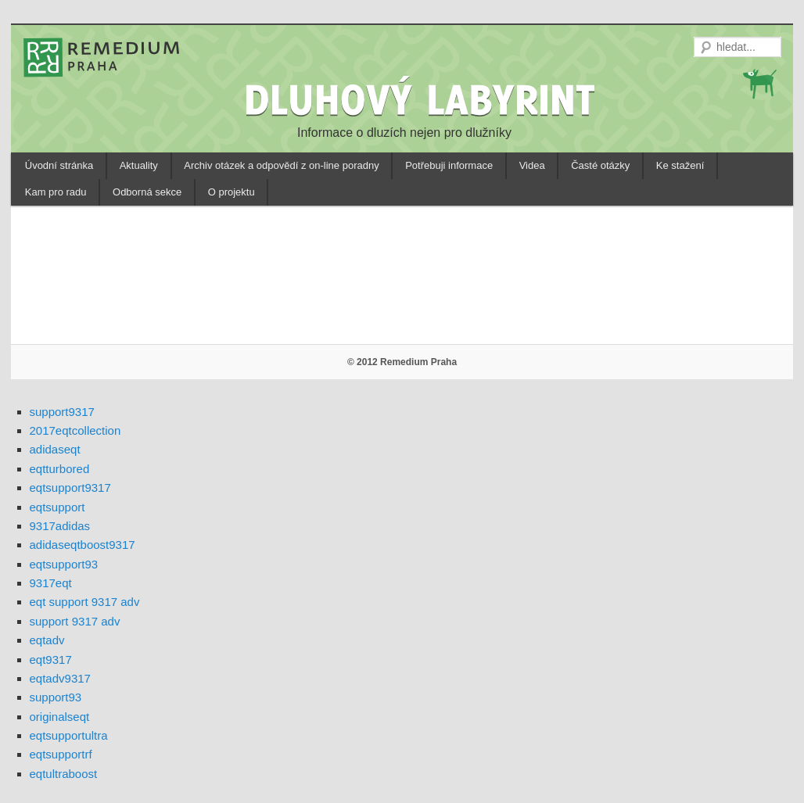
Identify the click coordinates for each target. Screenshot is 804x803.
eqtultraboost (64, 773)
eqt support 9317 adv (85, 601)
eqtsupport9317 (70, 487)
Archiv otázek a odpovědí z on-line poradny (281, 165)
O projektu (231, 192)
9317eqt (51, 583)
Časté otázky (600, 165)
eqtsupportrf (61, 754)
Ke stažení (680, 165)
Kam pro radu (56, 192)
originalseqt (60, 716)
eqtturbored (60, 468)
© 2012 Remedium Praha (402, 362)
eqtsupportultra (69, 735)
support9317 (62, 411)
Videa (532, 165)
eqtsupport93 (64, 564)
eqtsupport (57, 507)
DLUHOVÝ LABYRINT (422, 99)
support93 (56, 697)
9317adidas (60, 525)
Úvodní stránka (59, 165)
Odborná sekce (147, 192)
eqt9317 (51, 659)
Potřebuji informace (449, 165)
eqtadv (47, 640)
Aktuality (139, 165)
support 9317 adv (75, 621)
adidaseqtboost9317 (82, 544)
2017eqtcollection (75, 430)
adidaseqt (55, 449)
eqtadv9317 (60, 678)
